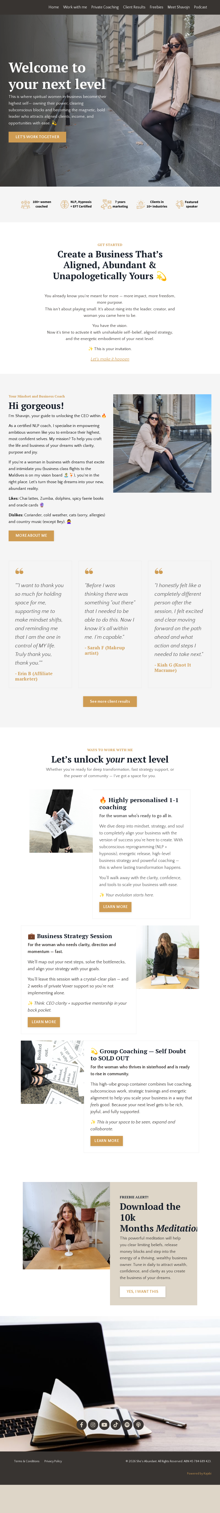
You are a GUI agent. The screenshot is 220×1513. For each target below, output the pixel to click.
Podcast (200, 7)
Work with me (74, 7)
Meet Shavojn (178, 7)
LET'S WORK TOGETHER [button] (37, 138)
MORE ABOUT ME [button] (31, 551)
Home (52, 7)
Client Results (133, 7)
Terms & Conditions (27, 1489)
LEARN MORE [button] (115, 924)
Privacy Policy (53, 1489)
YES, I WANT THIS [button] (143, 1320)
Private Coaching (104, 7)
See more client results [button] (110, 718)
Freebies (156, 7)
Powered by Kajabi (199, 1502)
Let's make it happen (110, 363)
